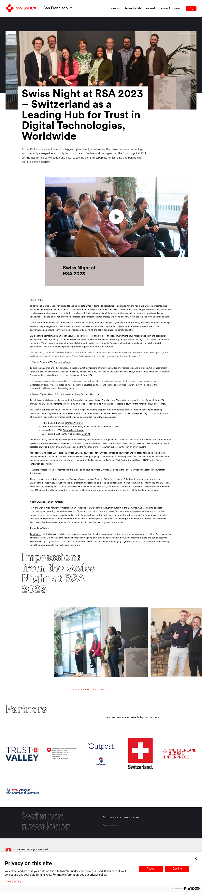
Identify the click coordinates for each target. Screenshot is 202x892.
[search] (191, 8)
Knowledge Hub (133, 8)
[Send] (179, 825)
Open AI (85, 434)
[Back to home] (21, 8)
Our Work (150, 8)
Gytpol (115, 427)
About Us (115, 8)
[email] (141, 825)
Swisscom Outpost (63, 362)
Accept (151, 868)
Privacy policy (13, 881)
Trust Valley (35, 534)
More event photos (89, 690)
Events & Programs (170, 8)
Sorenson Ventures (74, 423)
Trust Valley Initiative (73, 430)
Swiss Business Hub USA (87, 394)
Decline (177, 868)
